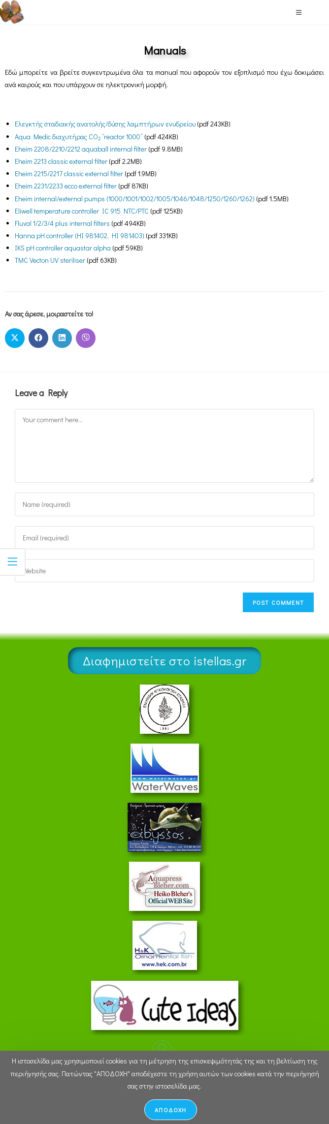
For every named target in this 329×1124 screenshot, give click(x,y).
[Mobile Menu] (299, 12)
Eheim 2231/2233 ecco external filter (66, 185)
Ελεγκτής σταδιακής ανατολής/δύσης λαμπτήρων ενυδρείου (105, 123)
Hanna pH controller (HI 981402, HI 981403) (79, 235)
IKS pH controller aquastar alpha (63, 247)
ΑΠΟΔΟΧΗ (170, 1110)
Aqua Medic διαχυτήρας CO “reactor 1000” (79, 136)
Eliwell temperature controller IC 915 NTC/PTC (82, 211)
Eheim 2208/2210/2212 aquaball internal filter (81, 149)
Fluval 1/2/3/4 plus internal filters (62, 223)
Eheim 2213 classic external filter (61, 161)
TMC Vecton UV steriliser (50, 260)
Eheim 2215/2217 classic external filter (69, 173)
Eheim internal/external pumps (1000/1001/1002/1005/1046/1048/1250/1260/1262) (135, 198)
